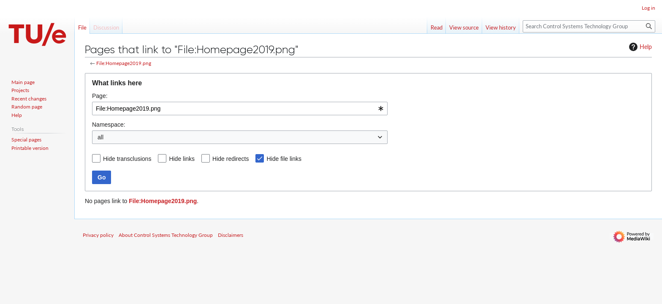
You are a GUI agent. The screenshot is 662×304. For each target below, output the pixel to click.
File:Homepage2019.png (123, 63)
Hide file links (283, 158)
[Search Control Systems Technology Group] (589, 26)
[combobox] (240, 108)
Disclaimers (230, 235)
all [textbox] (100, 137)
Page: (100, 95)
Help (639, 47)
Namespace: (108, 124)
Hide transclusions (127, 158)
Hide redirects (230, 158)
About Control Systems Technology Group (166, 235)
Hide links (182, 158)
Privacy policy (98, 235)
